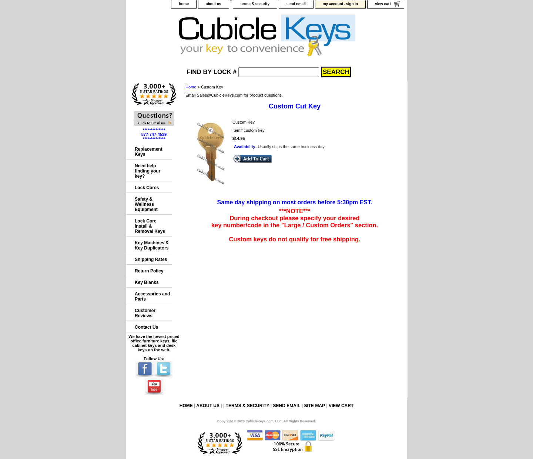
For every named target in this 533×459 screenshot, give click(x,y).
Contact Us (146, 327)
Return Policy (149, 271)
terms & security (255, 4)
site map (314, 405)
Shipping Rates (151, 259)
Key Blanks (147, 282)
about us (213, 4)
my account (333, 4)
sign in (352, 4)
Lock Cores (147, 187)
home (184, 4)
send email (296, 4)
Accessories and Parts (152, 296)
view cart (383, 4)
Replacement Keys (148, 152)
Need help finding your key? (147, 171)
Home (190, 87)
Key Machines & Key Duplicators (152, 245)
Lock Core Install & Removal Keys (150, 226)
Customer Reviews (145, 313)
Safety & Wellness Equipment (146, 204)
